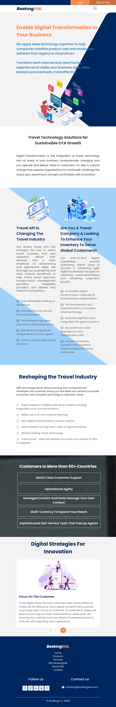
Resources (58, 666)
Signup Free (102, 2)
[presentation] (56, 630)
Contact (58, 670)
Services (58, 659)
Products (58, 656)
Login (80, 2)
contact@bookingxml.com (80, 687)
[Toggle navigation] (95, 8)
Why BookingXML (58, 663)
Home (58, 652)
